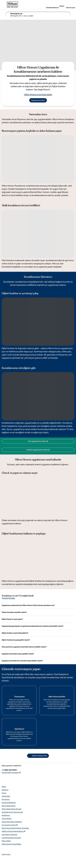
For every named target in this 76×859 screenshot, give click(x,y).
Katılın (61, 6)
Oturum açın (70, 7)
